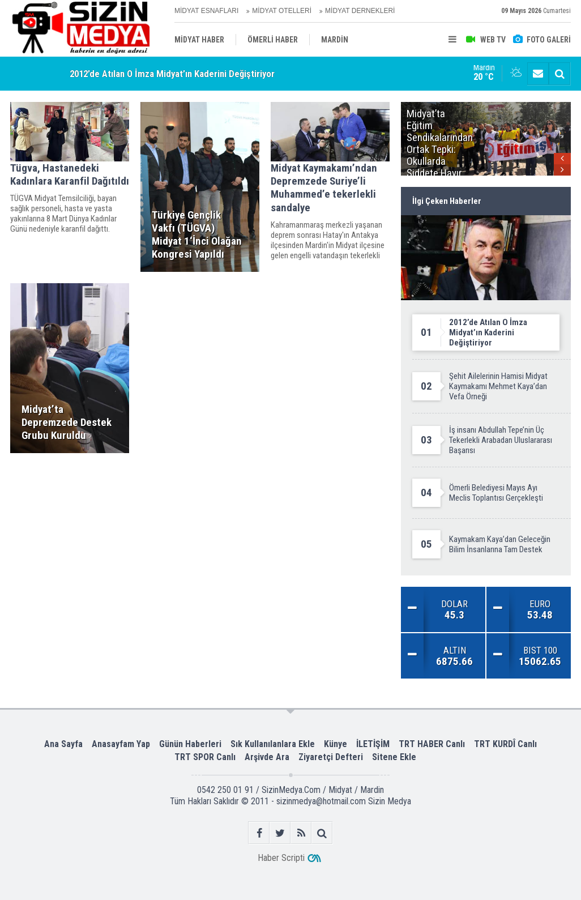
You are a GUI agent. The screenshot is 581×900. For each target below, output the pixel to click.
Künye (335, 744)
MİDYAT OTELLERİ (281, 11)
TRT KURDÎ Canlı (505, 744)
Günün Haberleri (190, 744)
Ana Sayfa (63, 744)
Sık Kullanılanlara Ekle (272, 744)
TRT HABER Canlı (432, 744)
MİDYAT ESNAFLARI (206, 11)
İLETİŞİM (373, 744)
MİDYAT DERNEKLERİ (360, 11)
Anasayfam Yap (121, 744)
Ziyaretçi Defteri (330, 757)
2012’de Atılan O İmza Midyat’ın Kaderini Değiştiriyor (172, 73)
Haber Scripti (281, 857)
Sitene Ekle (394, 757)
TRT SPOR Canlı (205, 757)
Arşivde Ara (267, 757)
